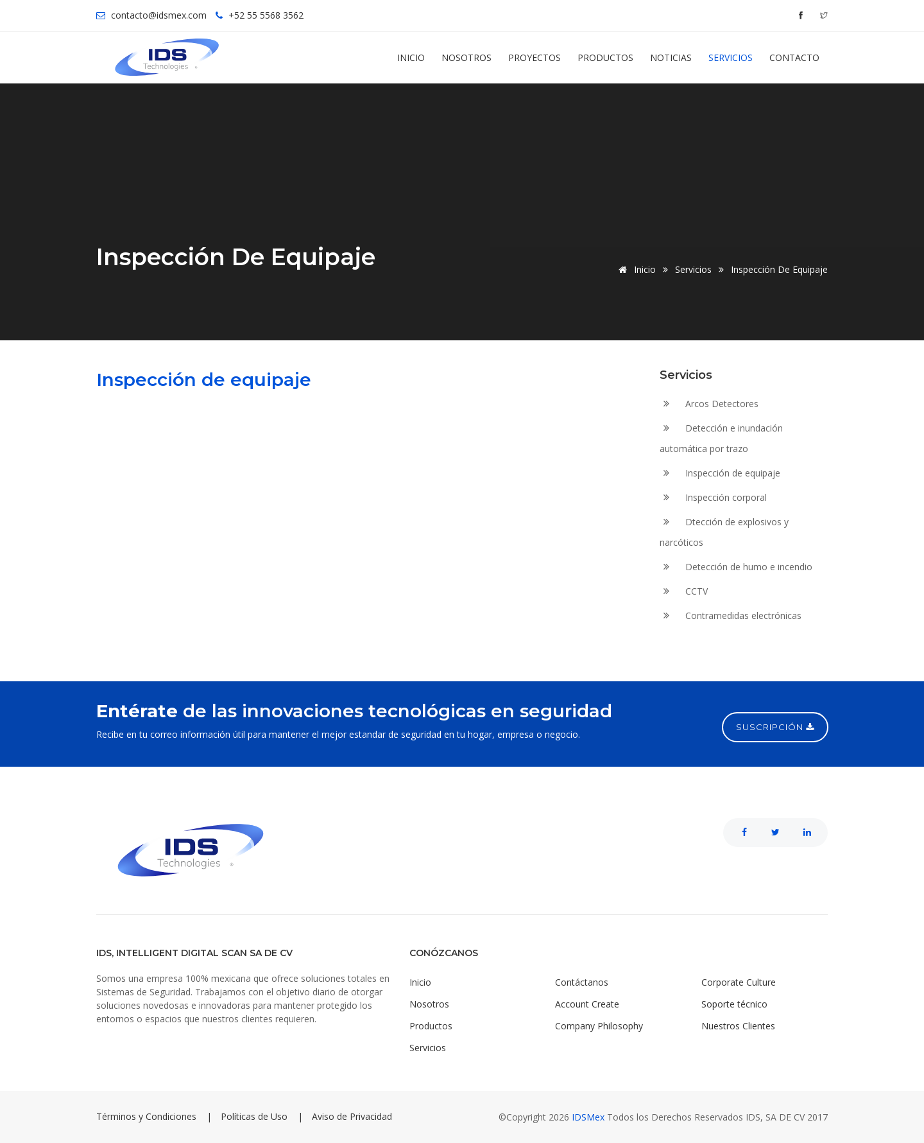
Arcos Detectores (709, 404)
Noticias (671, 57)
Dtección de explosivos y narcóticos (724, 532)
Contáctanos (581, 982)
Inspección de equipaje (720, 473)
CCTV (684, 591)
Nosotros (466, 57)
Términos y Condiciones (146, 1116)
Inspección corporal (713, 498)
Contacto (794, 57)
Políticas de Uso (254, 1116)
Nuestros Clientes (738, 1026)
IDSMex (589, 1117)
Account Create (587, 1004)
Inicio (411, 57)
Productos (605, 57)
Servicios (730, 57)
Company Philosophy (599, 1026)
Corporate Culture (738, 982)
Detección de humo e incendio (736, 567)
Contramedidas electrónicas (730, 616)
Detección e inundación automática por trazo (721, 438)
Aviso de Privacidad (352, 1116)
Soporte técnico (734, 1004)
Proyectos (534, 57)
